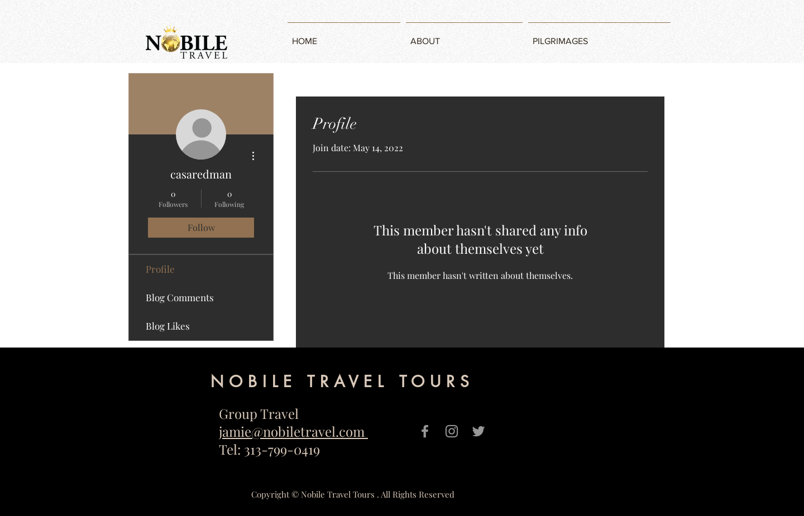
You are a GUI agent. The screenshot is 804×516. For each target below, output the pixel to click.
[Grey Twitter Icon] (478, 431)
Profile (160, 269)
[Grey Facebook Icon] (425, 431)
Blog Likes (168, 326)
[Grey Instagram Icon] (451, 431)
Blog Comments (180, 297)
